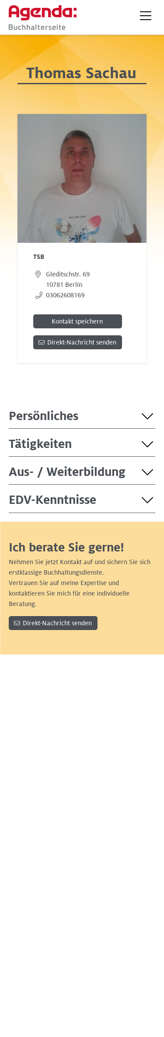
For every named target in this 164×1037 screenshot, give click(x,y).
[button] (146, 16)
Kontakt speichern (77, 321)
